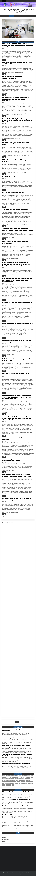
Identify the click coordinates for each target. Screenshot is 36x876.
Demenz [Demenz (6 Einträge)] (6, 777)
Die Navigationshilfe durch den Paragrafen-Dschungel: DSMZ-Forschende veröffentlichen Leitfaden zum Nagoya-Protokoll (16, 264)
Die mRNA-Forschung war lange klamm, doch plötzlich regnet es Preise (17, 806)
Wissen (14, 1)
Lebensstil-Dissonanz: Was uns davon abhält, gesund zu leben (15, 374)
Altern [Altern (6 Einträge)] (4, 775)
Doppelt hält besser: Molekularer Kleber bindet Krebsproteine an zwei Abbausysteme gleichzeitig (17, 475)
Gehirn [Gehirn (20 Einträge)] (13, 778)
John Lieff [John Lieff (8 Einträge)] (10, 780)
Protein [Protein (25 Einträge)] (27, 781)
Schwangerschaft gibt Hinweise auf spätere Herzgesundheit (15, 242)
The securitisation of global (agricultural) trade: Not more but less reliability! (17, 755)
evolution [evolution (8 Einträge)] (20, 777)
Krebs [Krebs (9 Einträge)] (14, 780)
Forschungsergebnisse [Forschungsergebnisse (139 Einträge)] (7, 778)
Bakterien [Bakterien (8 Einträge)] (7, 775)
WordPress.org (5, 841)
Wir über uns (20, 1)
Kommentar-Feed (5, 839)
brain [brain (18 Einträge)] (20, 775)
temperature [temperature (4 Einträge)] (26, 783)
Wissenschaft (9, 1)
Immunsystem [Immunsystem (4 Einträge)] (5, 780)
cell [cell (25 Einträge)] (32, 775)
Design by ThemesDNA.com (18, 874)
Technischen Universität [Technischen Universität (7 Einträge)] (19, 783)
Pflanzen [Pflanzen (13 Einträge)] (18, 781)
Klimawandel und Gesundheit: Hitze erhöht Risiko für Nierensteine (17, 438)
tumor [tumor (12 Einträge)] (4, 785)
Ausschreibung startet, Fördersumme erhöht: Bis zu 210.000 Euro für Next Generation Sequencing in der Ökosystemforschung (17, 418)
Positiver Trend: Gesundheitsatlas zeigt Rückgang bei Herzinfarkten (17, 303)
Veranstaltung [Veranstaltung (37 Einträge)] (8, 785)
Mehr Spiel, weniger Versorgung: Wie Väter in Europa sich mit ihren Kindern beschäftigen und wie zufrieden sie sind (17, 280)
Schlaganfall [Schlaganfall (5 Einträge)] (7, 783)
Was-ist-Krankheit (23, 15)
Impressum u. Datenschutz (28, 1)
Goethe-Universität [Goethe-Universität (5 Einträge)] (21, 778)
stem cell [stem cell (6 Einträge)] (12, 783)
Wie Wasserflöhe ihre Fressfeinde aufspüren (15, 209)
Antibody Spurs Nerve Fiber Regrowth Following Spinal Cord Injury (16, 499)
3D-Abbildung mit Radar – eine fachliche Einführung (15, 821)
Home (4, 1)
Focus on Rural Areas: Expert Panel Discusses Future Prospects (17, 324)
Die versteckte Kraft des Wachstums (13, 192)
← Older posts (5, 516)
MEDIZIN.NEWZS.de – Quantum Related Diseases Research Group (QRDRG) (18, 10)
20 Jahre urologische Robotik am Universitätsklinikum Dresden (12, 459)
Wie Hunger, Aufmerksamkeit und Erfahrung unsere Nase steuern (16, 764)
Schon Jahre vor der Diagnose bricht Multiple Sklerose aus (16, 799)
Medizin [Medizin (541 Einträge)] (21, 780)
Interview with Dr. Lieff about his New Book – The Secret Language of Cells (17, 792)
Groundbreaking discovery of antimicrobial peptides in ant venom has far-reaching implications (15, 99)
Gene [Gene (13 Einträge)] (16, 778)
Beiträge (16, 15)
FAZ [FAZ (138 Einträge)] (31, 777)
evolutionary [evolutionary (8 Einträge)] (25, 777)
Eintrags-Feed (5, 837)
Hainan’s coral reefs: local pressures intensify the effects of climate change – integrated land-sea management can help (16, 397)
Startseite (11, 15)
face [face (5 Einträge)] (29, 777)
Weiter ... (4, 59)
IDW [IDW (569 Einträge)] (29, 778)
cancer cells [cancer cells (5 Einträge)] (28, 775)
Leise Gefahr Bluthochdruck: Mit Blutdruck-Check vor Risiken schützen (17, 63)
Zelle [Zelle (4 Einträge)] (13, 785)
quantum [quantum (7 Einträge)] (31, 781)
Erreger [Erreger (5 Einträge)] (16, 777)
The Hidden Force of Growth (10, 177)
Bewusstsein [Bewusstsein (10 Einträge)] (12, 775)
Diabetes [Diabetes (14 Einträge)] (9, 777)
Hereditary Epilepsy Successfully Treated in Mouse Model (17, 143)
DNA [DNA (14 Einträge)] (12, 777)
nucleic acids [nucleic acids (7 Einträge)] (10, 781)
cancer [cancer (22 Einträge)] (23, 775)
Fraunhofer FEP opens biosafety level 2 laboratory (14, 738)
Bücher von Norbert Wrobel (7, 522)
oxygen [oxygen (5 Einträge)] (14, 781)
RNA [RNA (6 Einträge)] (3, 783)
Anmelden (4, 835)
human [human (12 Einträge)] (26, 778)
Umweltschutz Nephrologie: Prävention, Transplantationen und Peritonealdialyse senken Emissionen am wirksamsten (17, 746)
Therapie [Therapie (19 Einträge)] (31, 783)
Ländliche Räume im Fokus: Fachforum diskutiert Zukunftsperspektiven (16, 341)
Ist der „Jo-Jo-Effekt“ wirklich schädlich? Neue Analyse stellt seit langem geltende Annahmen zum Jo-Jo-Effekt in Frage (17, 45)
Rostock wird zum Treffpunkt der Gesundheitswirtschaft (12, 77)
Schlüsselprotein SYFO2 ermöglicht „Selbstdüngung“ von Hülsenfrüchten (16, 729)
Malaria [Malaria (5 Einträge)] (17, 780)
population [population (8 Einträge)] (23, 781)
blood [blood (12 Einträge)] (17, 775)
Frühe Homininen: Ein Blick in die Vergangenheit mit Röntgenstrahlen (17, 359)
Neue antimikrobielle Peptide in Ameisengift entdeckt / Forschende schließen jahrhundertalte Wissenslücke (17, 120)
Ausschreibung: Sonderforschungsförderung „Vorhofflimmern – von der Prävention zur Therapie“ (17, 229)
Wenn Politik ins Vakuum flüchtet (10, 814)
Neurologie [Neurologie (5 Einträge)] (4, 781)
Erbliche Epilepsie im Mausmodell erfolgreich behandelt (15, 160)
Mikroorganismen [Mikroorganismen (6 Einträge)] (26, 780)
